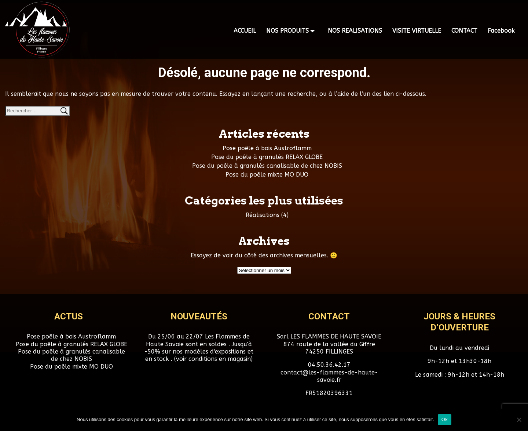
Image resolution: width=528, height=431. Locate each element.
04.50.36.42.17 (329, 364)
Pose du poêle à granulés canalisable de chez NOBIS (267, 165)
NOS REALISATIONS (355, 30)
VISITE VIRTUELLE (416, 30)
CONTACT (464, 30)
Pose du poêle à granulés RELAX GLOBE (267, 156)
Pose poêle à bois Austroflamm (267, 148)
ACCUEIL (245, 30)
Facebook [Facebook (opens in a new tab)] (501, 30)
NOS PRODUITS (292, 31)
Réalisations (262, 214)
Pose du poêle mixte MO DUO (266, 174)
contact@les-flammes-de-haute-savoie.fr (329, 376)
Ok (444, 419)
